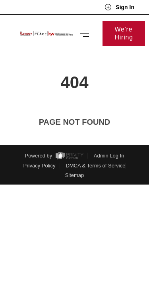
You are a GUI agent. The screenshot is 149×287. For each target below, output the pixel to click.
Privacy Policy (39, 151)
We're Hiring (123, 33)
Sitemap (74, 160)
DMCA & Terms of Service (95, 151)
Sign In (119, 7)
